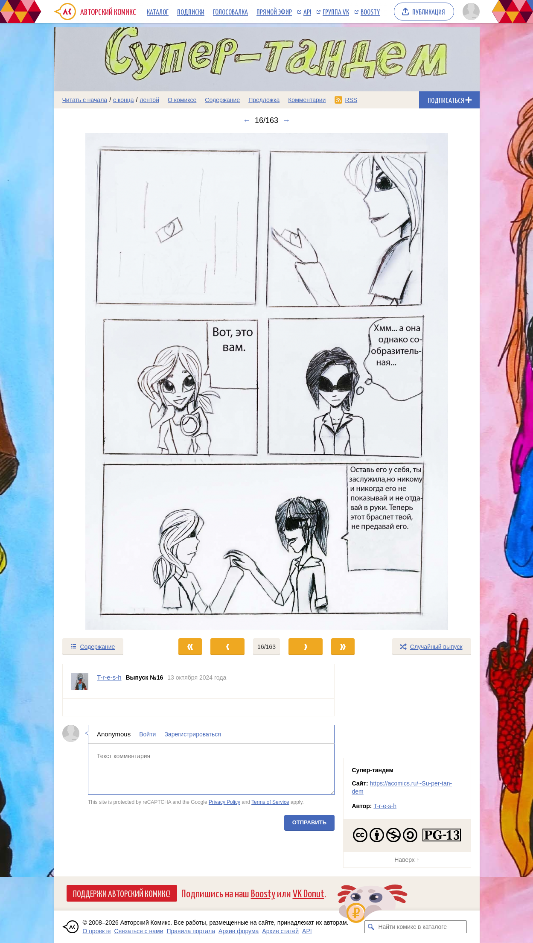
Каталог (158, 11)
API (307, 11)
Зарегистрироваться (192, 734)
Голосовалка (230, 11)
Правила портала (190, 931)
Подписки (190, 11)
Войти (147, 734)
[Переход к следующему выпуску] (267, 381)
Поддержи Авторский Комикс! (122, 893)
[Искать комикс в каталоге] (371, 927)
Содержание (222, 99)
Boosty (370, 11)
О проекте (97, 931)
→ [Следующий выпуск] (286, 120)
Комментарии (307, 99)
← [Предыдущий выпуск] (246, 120)
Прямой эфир (274, 11)
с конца (123, 99)
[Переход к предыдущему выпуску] (107, 381)
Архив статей (280, 931)
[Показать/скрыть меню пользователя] (470, 11)
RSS (351, 99)
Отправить (309, 822)
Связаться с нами (138, 931)
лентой (149, 99)
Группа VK (336, 11)
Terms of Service (270, 802)
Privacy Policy (224, 802)
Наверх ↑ (406, 859)
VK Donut (308, 892)
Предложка (264, 99)
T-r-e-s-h (384, 806)
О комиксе (182, 99)
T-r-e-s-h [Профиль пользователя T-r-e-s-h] (109, 677)
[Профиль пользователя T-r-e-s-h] (79, 681)
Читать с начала (85, 99)
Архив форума (238, 931)
